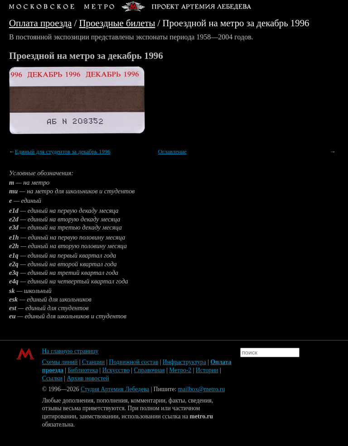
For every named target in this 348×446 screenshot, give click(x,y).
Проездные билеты (117, 23)
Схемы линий (60, 362)
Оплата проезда (40, 23)
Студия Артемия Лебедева (115, 389)
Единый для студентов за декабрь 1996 (63, 152)
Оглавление (172, 152)
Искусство (116, 370)
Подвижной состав (134, 362)
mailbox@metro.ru (201, 389)
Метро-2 (180, 370)
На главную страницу (70, 351)
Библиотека (83, 370)
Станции (93, 362)
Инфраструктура (184, 362)
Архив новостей (88, 378)
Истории (207, 370)
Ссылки (52, 378)
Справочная (149, 370)
